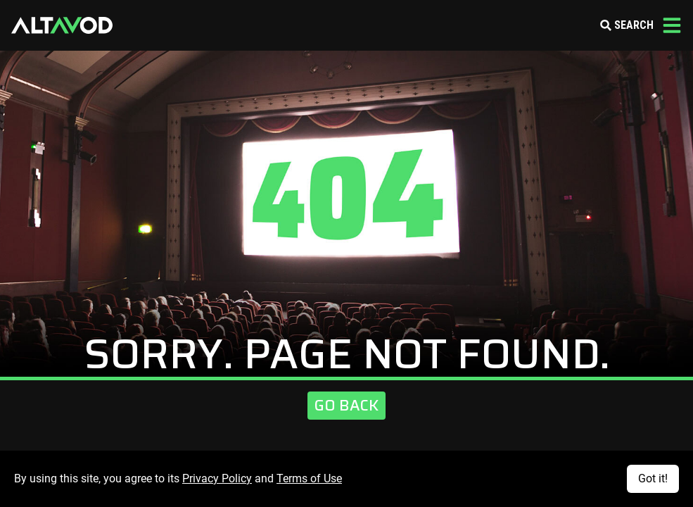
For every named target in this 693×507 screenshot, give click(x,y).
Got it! (653, 478)
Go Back (346, 405)
